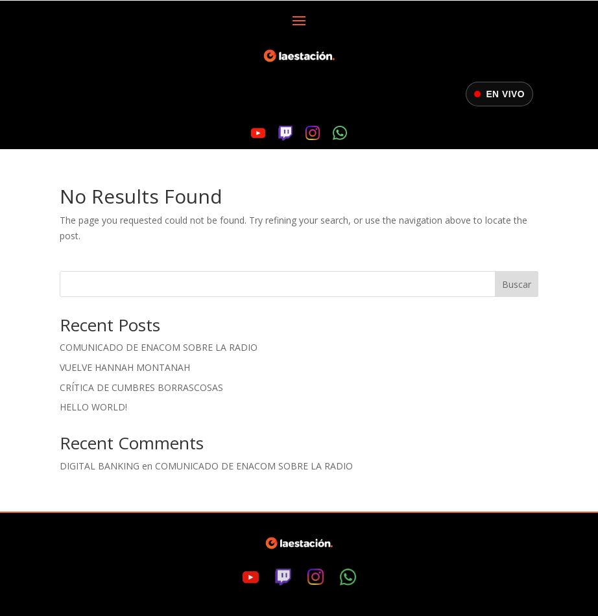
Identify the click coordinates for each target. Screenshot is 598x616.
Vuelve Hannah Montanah (125, 367)
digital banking (99, 466)
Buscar (516, 284)
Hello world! (93, 407)
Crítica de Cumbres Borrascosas (141, 387)
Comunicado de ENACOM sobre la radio (158, 347)
